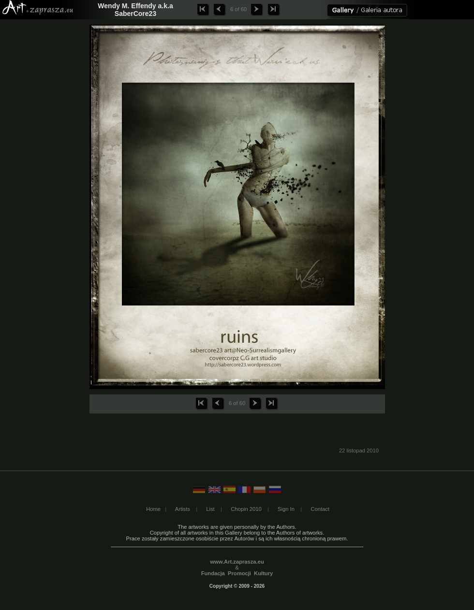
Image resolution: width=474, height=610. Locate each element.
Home (153, 509)
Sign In (286, 509)
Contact (320, 509)
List (210, 509)
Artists (182, 509)
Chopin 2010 (246, 509)
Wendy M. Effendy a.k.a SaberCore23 (135, 9)
